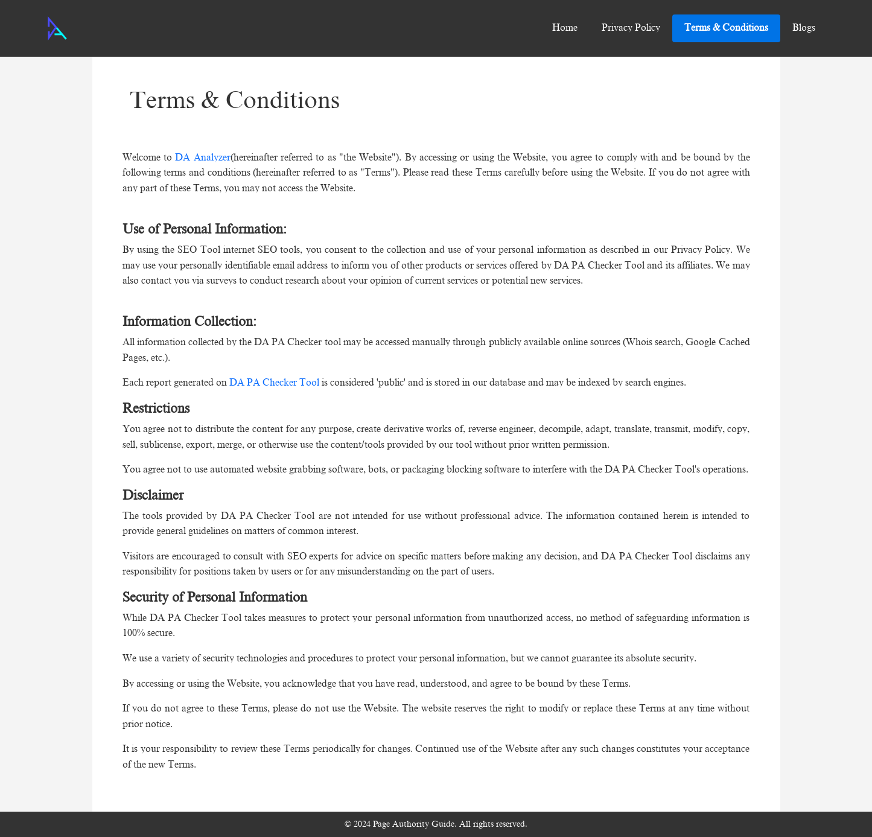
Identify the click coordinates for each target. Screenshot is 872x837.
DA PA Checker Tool (275, 382)
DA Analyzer (201, 157)
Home (565, 27)
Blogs (803, 27)
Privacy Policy (631, 27)
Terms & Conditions (726, 27)
